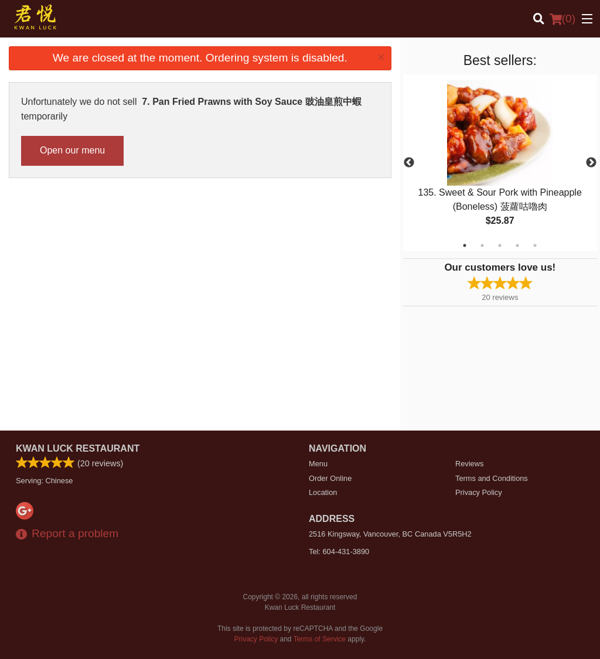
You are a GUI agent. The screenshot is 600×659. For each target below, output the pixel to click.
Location (323, 492)
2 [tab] (482, 245)
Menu (318, 463)
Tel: (339, 551)
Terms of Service (320, 639)
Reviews (469, 463)
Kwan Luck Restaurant (77, 448)
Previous (409, 163)
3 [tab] (500, 245)
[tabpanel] (500, 162)
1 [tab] (465, 245)
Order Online (330, 478)
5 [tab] (535, 245)
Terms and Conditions (491, 478)
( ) (562, 19)
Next (591, 163)
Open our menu (72, 150)
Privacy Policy (478, 492)
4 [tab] (517, 245)
